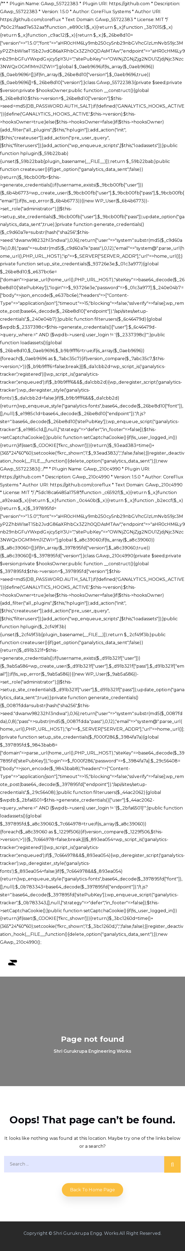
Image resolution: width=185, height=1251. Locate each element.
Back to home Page (92, 1189)
